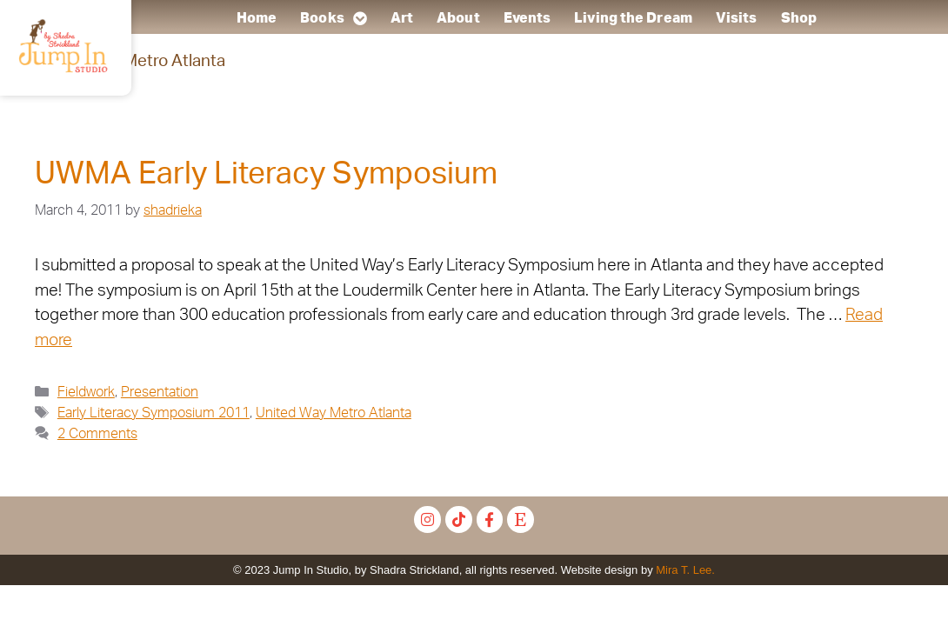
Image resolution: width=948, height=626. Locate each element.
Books (333, 18)
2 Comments (97, 434)
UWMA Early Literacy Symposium (266, 174)
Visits (737, 18)
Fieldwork (86, 392)
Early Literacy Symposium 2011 (153, 413)
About (458, 18)
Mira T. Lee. (685, 569)
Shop (799, 18)
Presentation (159, 392)
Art (402, 18)
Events (527, 18)
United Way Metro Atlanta (333, 413)
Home (257, 18)
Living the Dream (634, 18)
